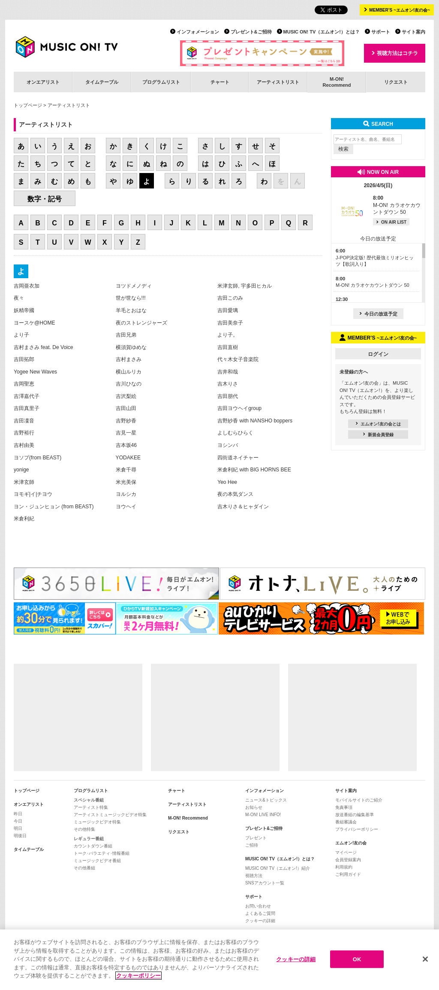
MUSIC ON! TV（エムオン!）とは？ (321, 31)
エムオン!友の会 (351, 843)
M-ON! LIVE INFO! (263, 814)
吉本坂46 (126, 445)
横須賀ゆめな (131, 347)
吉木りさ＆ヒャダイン (243, 507)
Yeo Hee (227, 482)
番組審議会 (346, 822)
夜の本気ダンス (235, 494)
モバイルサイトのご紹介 (358, 800)
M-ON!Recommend (336, 81)
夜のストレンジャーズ (141, 323)
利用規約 (343, 867)
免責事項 (343, 807)
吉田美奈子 (230, 323)
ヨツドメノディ (134, 286)
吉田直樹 (227, 347)
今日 (18, 821)
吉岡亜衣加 (26, 286)
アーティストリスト (278, 82)
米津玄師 (24, 482)
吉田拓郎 (24, 359)
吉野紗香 (126, 421)
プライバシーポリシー (356, 829)
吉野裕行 (24, 433)
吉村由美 (24, 445)
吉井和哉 (227, 372)
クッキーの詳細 (260, 920)
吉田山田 (126, 408)
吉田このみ (230, 298)
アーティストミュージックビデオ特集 (110, 814)
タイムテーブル (101, 82)
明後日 (20, 835)
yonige (21, 470)
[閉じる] (425, 959)
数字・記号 (44, 199)
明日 (18, 828)
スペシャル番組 (89, 800)
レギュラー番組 (89, 838)
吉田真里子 (26, 408)
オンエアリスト (43, 82)
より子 (21, 335)
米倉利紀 (24, 519)
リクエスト (396, 82)
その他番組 (84, 867)
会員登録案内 (348, 859)
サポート (380, 31)
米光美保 (126, 482)
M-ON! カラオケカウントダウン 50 (397, 205)
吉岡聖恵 (24, 384)
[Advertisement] (78, 717)
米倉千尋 (126, 470)
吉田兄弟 (126, 335)
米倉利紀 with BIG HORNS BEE (254, 470)
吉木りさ (227, 384)
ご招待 (251, 845)
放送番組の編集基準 (354, 814)
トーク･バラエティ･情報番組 (101, 853)
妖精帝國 (24, 310)
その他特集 (84, 829)
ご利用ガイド (348, 874)
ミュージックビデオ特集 (97, 822)
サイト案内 (413, 31)
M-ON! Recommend (188, 818)
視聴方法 (253, 875)
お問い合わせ (258, 906)
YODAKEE (128, 458)
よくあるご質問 (260, 913)
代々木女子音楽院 (238, 359)
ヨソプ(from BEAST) (37, 458)
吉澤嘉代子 (26, 396)
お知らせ (253, 807)
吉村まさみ (128, 359)
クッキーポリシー (138, 976)
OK (357, 959)
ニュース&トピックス (266, 800)
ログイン (378, 354)
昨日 (18, 813)
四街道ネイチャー (238, 458)
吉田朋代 (227, 396)
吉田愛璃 (227, 310)
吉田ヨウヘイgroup (239, 408)
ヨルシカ (126, 494)
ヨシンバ (227, 445)
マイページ (346, 852)
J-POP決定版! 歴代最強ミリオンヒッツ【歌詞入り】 (375, 257)
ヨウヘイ (126, 507)
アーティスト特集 (91, 807)
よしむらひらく (235, 433)
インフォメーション (198, 31)
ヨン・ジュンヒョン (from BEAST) (54, 507)
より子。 (227, 335)
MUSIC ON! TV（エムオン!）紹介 (277, 868)
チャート (219, 82)
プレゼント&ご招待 (251, 31)
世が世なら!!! (131, 298)
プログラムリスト (161, 82)
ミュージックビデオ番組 (97, 860)
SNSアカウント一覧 (264, 883)
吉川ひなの (128, 384)
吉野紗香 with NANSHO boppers (254, 421)
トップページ (28, 105)
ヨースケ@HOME (34, 323)
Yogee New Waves (35, 372)
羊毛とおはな (131, 310)
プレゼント (256, 837)
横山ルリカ (128, 372)
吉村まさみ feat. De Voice (43, 347)
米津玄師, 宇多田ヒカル (244, 286)
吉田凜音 (24, 421)
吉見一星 (126, 433)
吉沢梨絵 (126, 396)
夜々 (19, 298)
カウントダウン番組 (93, 846)
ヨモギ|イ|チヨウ (33, 494)
